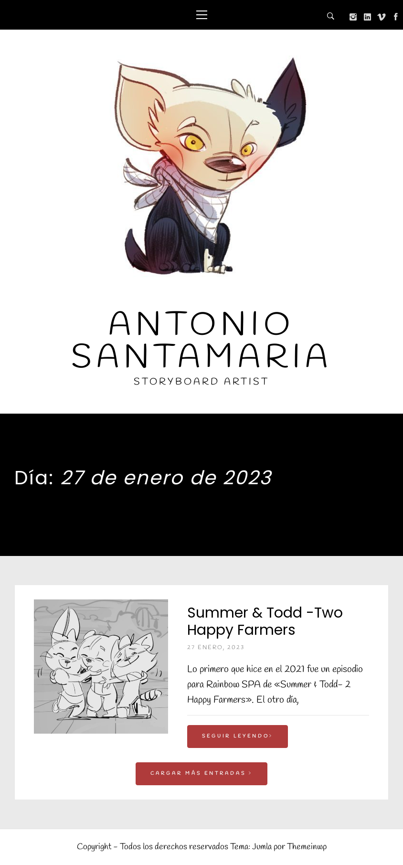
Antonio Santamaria (201, 342)
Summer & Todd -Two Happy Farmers (265, 621)
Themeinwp (307, 847)
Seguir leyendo (237, 736)
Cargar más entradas (201, 773)
